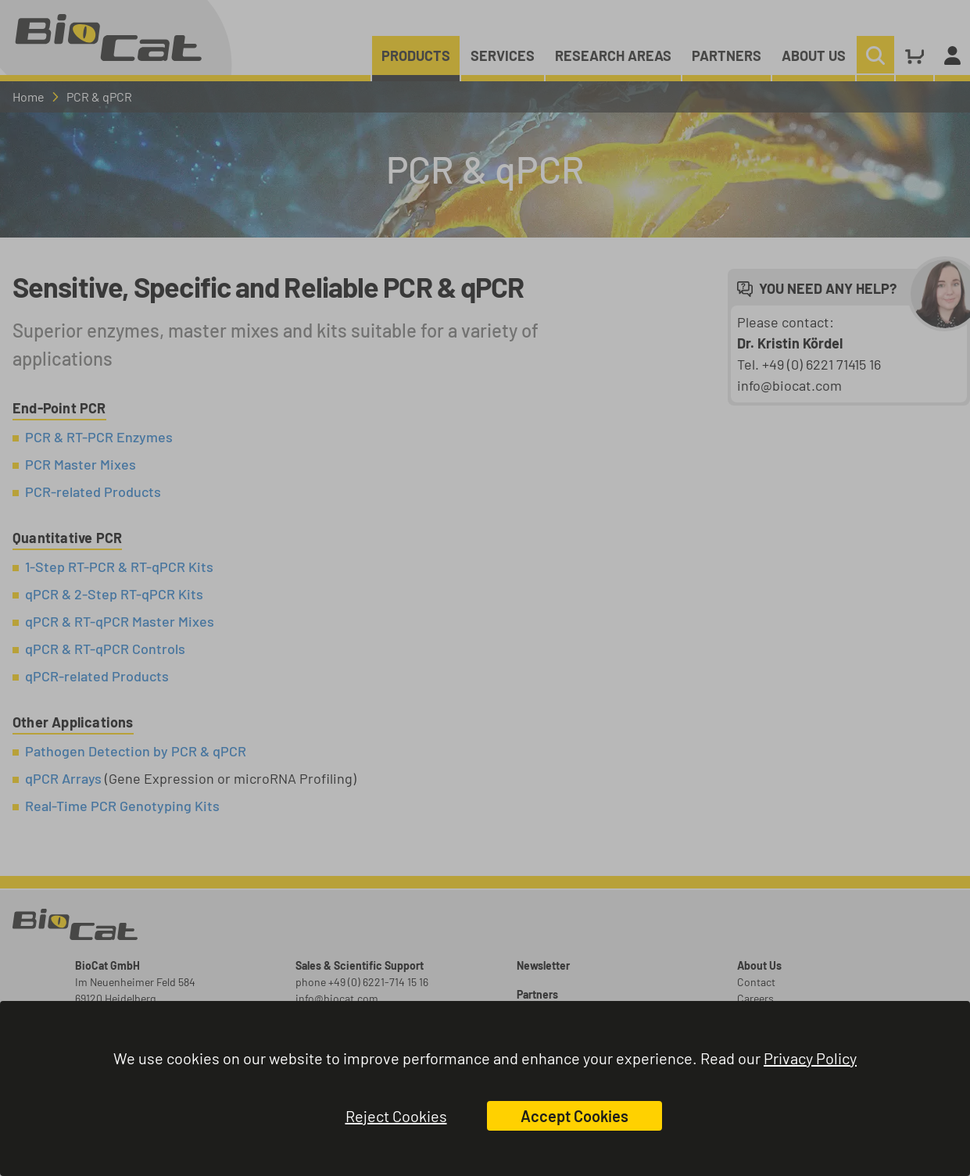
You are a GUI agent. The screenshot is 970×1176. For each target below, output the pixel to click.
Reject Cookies (396, 1115)
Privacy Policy (810, 1058)
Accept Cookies (574, 1115)
